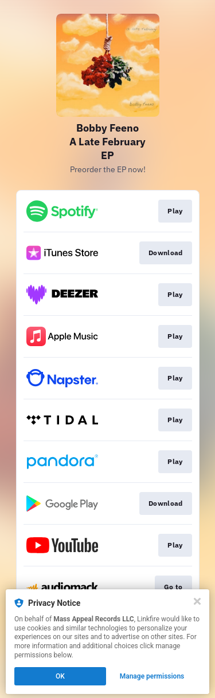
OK (60, 676)
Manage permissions (152, 676)
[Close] (197, 601)
